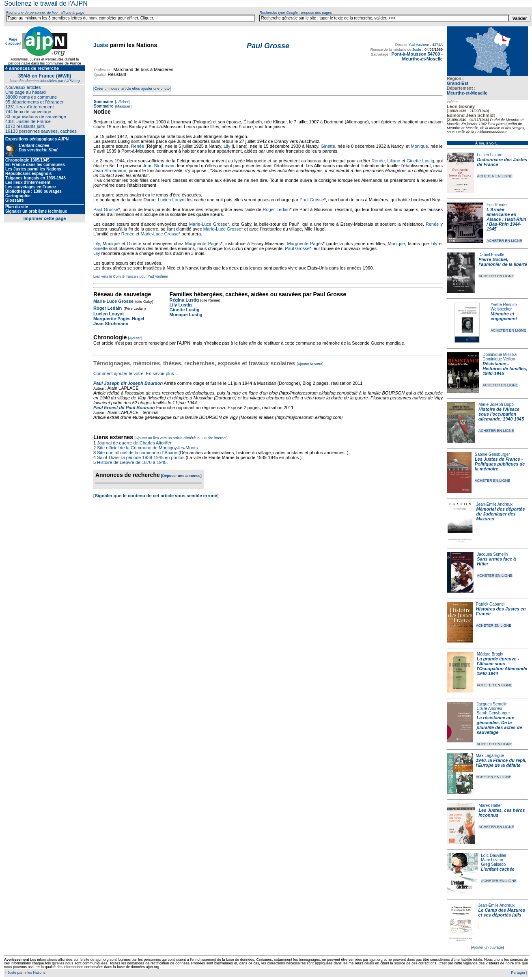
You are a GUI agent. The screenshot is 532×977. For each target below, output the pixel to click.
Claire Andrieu (489, 708)
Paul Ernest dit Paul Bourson (124, 407)
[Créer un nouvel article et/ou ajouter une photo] (132, 88)
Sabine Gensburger (492, 454)
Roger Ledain (276, 209)
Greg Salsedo (493, 864)
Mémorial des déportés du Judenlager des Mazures (500, 514)
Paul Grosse (311, 199)
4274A (437, 45)
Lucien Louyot (172, 199)
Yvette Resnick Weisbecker (504, 306)
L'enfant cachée (498, 869)
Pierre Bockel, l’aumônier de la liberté (502, 262)
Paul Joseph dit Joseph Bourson (128, 383)
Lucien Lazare (490, 155)
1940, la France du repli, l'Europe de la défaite (501, 763)
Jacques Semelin (492, 554)
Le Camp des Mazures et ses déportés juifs (502, 912)
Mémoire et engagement (504, 316)
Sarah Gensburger (493, 713)
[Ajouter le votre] (310, 364)
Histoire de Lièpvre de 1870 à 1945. (132, 462)
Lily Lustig (180, 304)
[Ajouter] (135, 338)
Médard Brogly (490, 654)
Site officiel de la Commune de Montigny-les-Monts (147, 447)
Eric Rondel (497, 205)
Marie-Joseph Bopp (496, 404)
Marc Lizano (492, 860)
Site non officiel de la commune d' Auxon (137, 452)
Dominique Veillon (498, 359)
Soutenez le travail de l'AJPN (46, 3)
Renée (137, 146)
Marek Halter (490, 805)
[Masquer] (122, 106)
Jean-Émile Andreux (494, 504)
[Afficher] (121, 102)
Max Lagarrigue (490, 755)
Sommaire (103, 101)
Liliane (393, 160)
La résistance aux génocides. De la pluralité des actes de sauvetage (499, 725)
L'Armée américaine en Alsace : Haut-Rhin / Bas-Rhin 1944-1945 (506, 219)
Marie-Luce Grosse (208, 224)
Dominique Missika (499, 354)
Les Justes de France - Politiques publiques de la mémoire (500, 464)
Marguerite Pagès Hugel (118, 318)
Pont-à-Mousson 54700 (415, 54)
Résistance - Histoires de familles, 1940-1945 (504, 368)
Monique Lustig (185, 314)
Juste (100, 45)
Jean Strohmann (159, 165)
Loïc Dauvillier (493, 855)
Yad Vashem (419, 45)
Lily (227, 146)
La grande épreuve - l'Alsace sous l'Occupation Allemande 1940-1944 (502, 666)
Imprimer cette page (45, 218)
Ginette (328, 146)
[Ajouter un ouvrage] (487, 947)
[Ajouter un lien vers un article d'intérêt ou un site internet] (180, 438)
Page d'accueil (13, 41)
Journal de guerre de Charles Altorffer (134, 442)
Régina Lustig (184, 300)
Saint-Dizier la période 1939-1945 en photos (140, 457)
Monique (419, 146)
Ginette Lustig (420, 160)
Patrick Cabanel (490, 604)
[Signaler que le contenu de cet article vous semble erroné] (156, 495)
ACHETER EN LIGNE (495, 176)
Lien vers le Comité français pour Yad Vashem (130, 276)
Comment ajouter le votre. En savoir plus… (136, 373)
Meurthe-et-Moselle (467, 93)
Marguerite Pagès (203, 243)
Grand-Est (457, 83)
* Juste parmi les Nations (24, 973)
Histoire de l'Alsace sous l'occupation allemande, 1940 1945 (501, 414)
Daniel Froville (491, 254)
